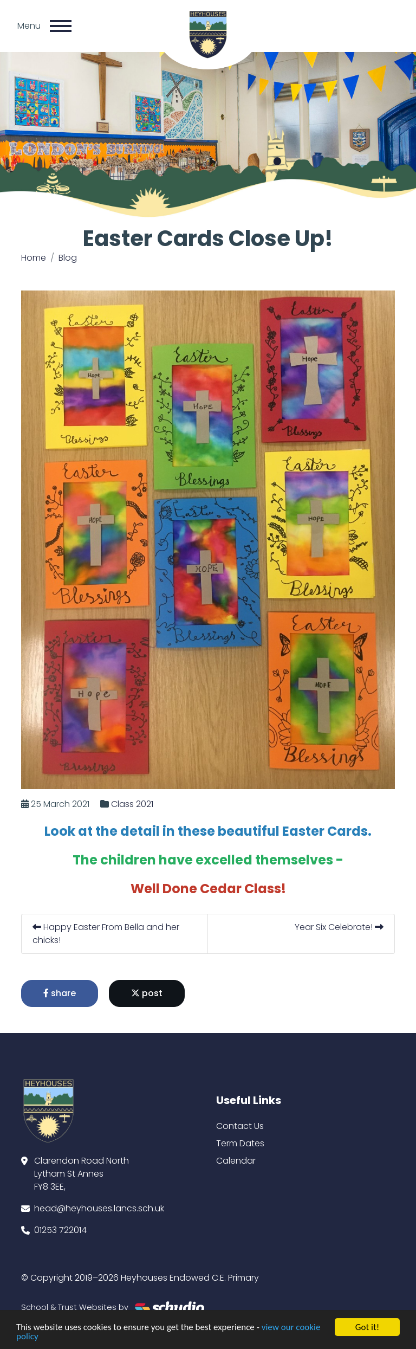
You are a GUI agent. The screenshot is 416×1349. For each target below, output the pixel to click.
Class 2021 (132, 804)
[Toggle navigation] (60, 26)
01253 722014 (60, 1230)
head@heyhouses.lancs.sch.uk (99, 1208)
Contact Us (240, 1126)
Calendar (236, 1160)
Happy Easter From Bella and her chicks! (105, 933)
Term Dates (240, 1143)
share (59, 993)
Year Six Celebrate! (339, 927)
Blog (67, 257)
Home (33, 257)
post (146, 993)
